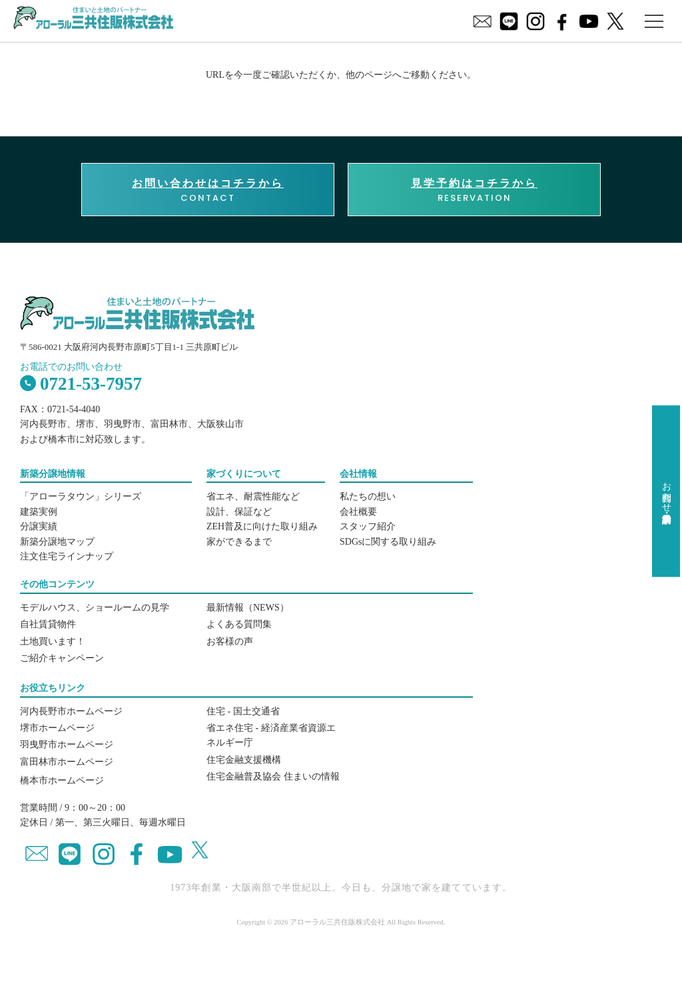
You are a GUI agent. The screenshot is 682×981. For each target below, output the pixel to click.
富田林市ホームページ (66, 762)
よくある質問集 (239, 624)
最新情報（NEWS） (247, 608)
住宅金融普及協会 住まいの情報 (273, 776)
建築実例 (38, 512)
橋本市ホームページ (62, 780)
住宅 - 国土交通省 (243, 711)
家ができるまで (239, 542)
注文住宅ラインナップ (66, 556)
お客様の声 (229, 641)
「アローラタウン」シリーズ (80, 496)
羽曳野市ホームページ (66, 745)
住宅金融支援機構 (243, 760)
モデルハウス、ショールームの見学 (94, 608)
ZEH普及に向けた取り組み (262, 526)
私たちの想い (368, 496)
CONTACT (208, 190)
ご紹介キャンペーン (62, 658)
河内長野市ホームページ (71, 711)
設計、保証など (239, 512)
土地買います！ (52, 641)
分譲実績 (38, 526)
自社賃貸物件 (48, 624)
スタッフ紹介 (368, 526)
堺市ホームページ (57, 728)
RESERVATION (474, 190)
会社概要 (358, 512)
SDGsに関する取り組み (388, 542)
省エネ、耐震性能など (253, 496)
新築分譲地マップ (57, 542)
